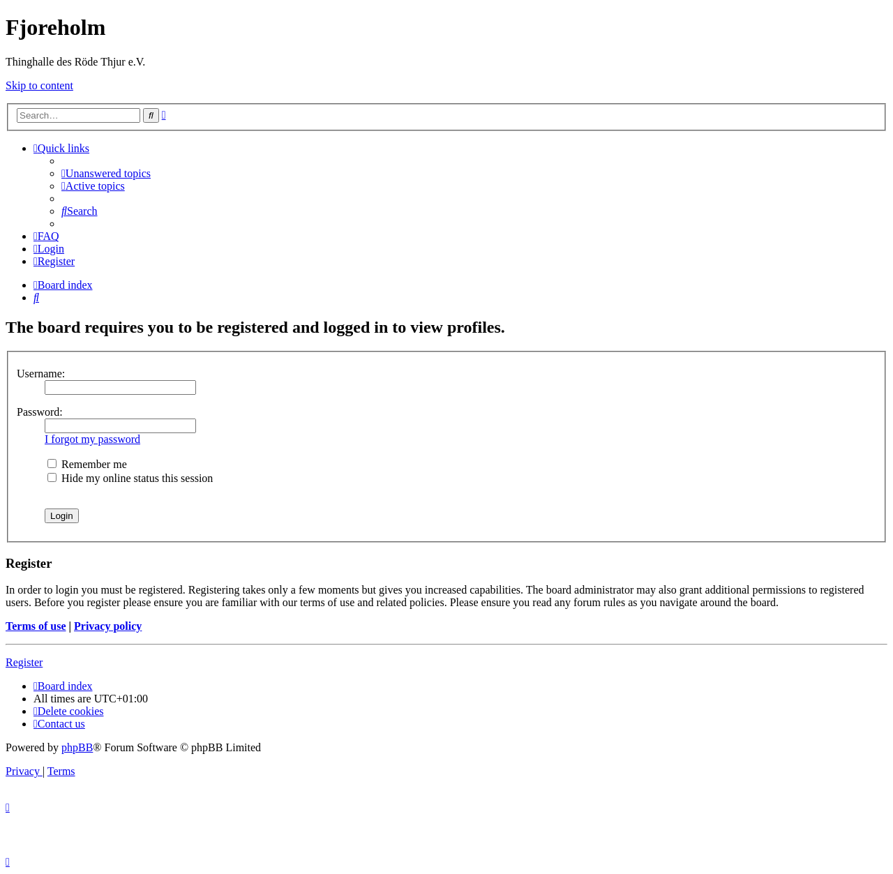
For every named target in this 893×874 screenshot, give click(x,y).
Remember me (87, 464)
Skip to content (39, 85)
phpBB (77, 747)
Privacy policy (108, 626)
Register (24, 662)
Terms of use (36, 626)
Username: (41, 373)
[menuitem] (106, 173)
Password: (40, 412)
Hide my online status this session (130, 478)
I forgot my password (92, 439)
